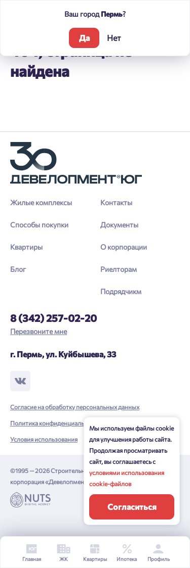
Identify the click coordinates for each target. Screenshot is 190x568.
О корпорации (123, 247)
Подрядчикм (120, 291)
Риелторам (118, 269)
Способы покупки (39, 224)
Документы (119, 224)
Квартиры (26, 247)
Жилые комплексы (41, 202)
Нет (114, 37)
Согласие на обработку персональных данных (74, 406)
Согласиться (132, 506)
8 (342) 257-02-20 (53, 318)
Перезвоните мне (38, 331)
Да (84, 37)
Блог (18, 269)
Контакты (116, 202)
